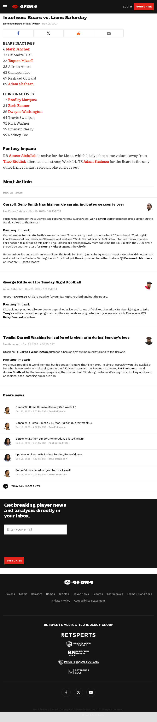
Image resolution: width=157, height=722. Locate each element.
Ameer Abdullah (22, 155)
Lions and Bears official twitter (21, 23)
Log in (127, 7)
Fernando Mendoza (138, 258)
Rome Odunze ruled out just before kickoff (43, 470)
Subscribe (144, 6)
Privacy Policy (61, 600)
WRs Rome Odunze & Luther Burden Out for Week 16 (54, 422)
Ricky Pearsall (13, 317)
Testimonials (115, 594)
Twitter (78, 692)
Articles (64, 594)
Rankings (36, 594)
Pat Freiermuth (128, 368)
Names (50, 594)
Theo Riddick (14, 161)
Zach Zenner (18, 105)
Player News (81, 594)
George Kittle (25, 296)
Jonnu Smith (12, 372)
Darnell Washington (33, 352)
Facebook (66, 692)
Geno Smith (98, 219)
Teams (23, 594)
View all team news (26, 486)
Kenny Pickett (51, 246)
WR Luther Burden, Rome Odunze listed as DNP (50, 438)
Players (10, 594)
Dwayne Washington (25, 111)
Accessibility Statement (89, 600)
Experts (98, 594)
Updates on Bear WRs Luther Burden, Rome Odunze (49, 454)
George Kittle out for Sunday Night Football (42, 282)
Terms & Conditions (139, 594)
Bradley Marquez (22, 100)
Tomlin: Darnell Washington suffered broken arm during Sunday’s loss (66, 337)
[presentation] (35, 546)
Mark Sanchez (18, 49)
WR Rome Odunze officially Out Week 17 (46, 407)
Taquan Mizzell (20, 61)
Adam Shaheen (21, 84)
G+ (91, 692)
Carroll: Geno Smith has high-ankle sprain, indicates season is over (63, 204)
